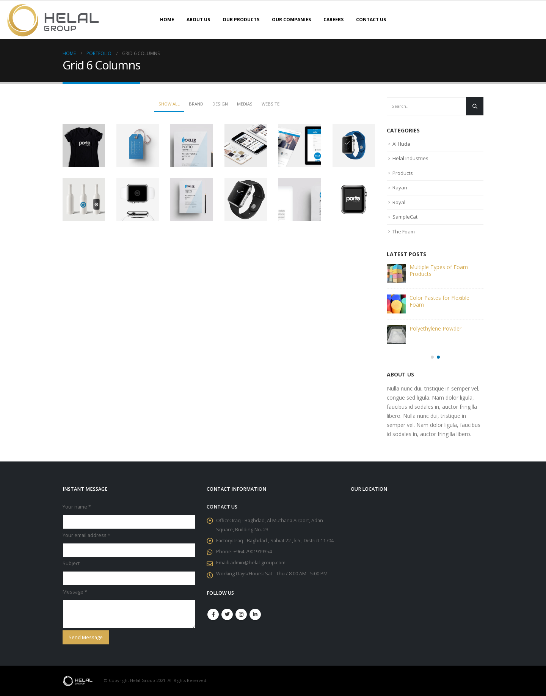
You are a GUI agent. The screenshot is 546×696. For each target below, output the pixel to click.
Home (167, 19)
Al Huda (401, 143)
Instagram (241, 614)
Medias (245, 104)
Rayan (399, 187)
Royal (398, 202)
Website (270, 104)
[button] (432, 357)
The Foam (403, 231)
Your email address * (86, 535)
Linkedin (255, 614)
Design (220, 104)
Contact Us (371, 19)
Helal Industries (410, 158)
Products (402, 173)
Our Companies (291, 19)
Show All (169, 104)
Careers (333, 19)
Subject (71, 563)
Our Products (241, 19)
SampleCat (404, 216)
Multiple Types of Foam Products (439, 270)
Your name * (77, 507)
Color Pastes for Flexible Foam (439, 301)
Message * (75, 592)
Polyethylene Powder (435, 328)
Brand (196, 104)
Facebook (213, 614)
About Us (198, 19)
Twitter (227, 614)
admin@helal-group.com (258, 562)
